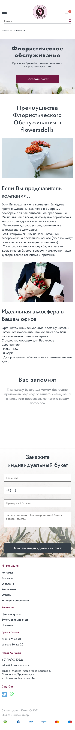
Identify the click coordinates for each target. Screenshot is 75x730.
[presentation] (28, 534)
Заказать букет (37, 78)
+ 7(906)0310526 (12, 660)
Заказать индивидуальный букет (37, 548)
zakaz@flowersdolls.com (16, 665)
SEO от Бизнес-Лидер (15, 714)
